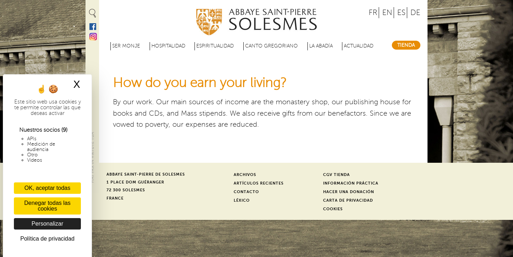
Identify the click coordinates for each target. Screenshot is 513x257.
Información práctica (350, 183)
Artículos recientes (259, 183)
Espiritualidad (215, 46)
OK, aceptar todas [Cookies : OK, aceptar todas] (48, 188)
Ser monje (126, 46)
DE (415, 13)
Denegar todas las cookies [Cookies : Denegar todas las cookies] (47, 206)
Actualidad (358, 46)
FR (373, 13)
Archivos (245, 174)
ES (401, 13)
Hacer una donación (348, 192)
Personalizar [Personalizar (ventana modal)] (47, 224)
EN (387, 13)
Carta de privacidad (348, 200)
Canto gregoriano (271, 46)
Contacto (246, 192)
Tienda (406, 45)
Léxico (242, 200)
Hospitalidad (168, 46)
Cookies (333, 209)
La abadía (321, 46)
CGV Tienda (336, 174)
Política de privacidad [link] (47, 239)
